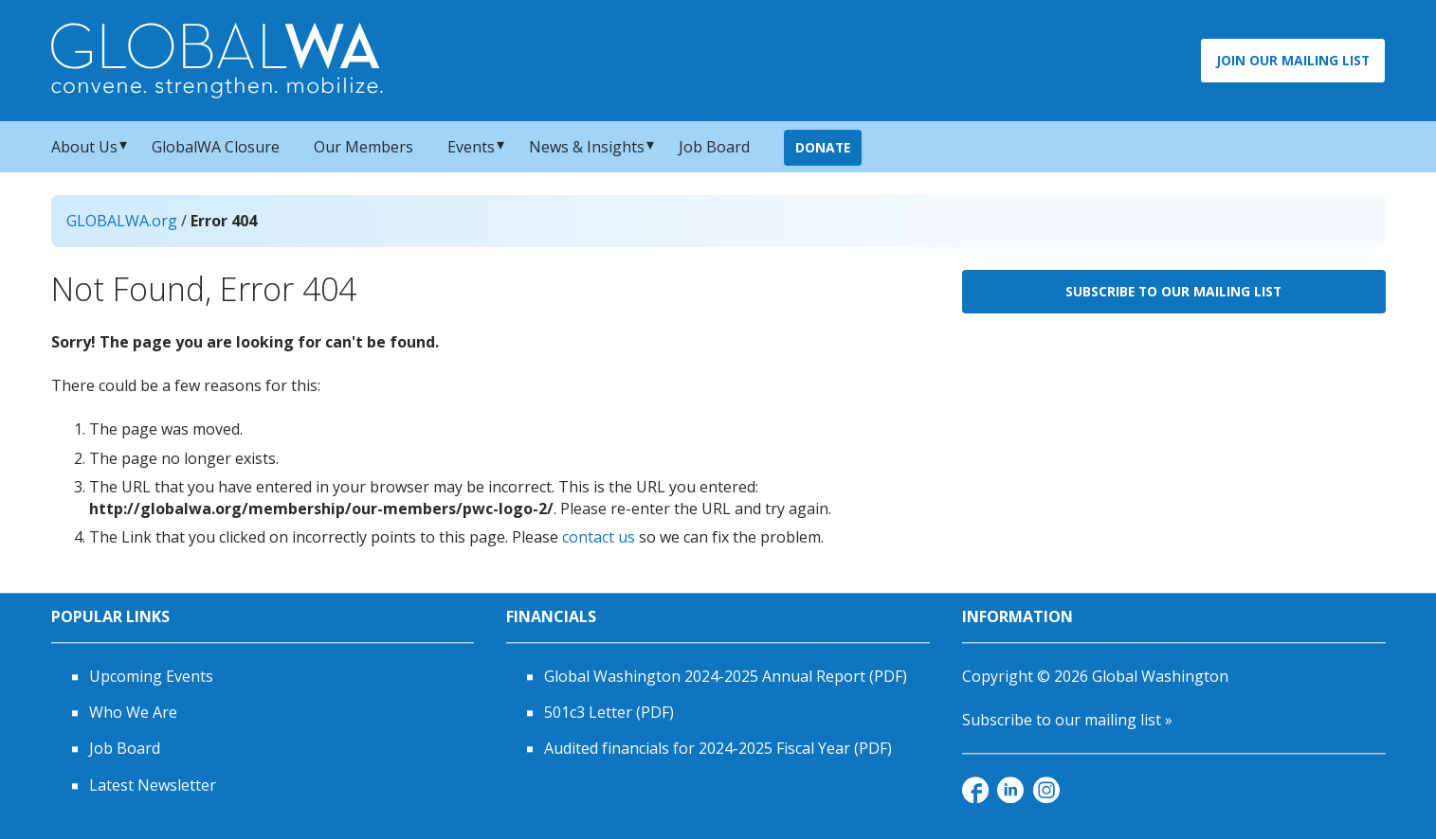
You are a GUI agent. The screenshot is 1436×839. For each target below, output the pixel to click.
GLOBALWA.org (121, 220)
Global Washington (1160, 676)
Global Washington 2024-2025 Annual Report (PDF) (725, 676)
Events (471, 146)
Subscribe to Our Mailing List (1173, 291)
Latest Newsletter (152, 785)
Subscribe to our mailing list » (1067, 719)
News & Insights (587, 146)
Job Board (714, 146)
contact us (598, 537)
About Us (84, 146)
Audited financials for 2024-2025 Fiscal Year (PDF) (718, 749)
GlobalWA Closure (216, 146)
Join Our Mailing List (1293, 60)
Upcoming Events (151, 676)
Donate (822, 147)
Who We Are (133, 712)
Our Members (363, 146)
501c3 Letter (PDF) (609, 712)
